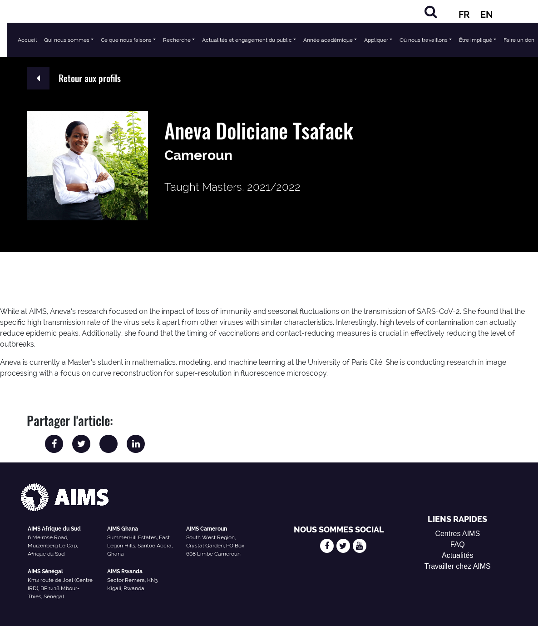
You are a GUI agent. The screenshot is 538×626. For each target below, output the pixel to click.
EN (486, 14)
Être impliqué (475, 40)
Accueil (27, 40)
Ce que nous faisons (126, 40)
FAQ (457, 544)
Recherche (177, 40)
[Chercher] (430, 11)
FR (464, 14)
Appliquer (376, 40)
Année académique (328, 40)
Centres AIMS (457, 533)
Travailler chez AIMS (457, 566)
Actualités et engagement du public (247, 40)
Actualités (457, 555)
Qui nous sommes (66, 40)
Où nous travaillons (424, 40)
